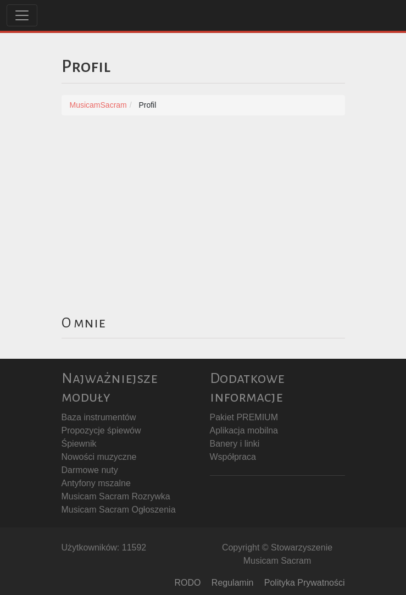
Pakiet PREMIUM (244, 417)
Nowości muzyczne (99, 456)
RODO (187, 582)
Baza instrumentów (99, 417)
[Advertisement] (203, 209)
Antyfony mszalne (96, 483)
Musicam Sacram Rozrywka (116, 496)
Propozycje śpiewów (101, 430)
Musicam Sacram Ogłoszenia (119, 509)
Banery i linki (235, 443)
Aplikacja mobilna (244, 430)
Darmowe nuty (90, 470)
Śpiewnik (79, 443)
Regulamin (232, 582)
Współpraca (233, 456)
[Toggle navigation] (22, 15)
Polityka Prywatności (304, 582)
